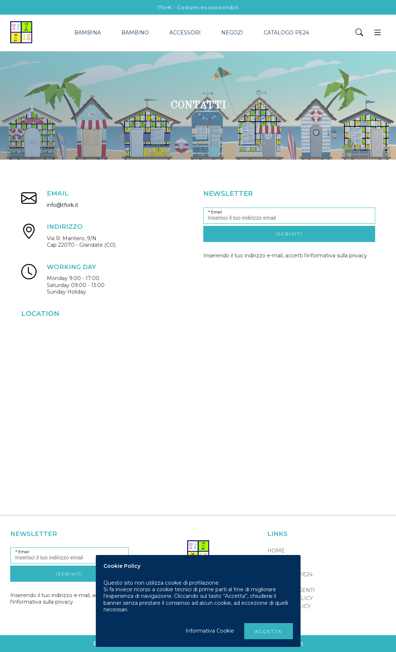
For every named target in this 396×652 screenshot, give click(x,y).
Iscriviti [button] (289, 233)
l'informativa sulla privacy (335, 255)
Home (276, 550)
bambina (87, 32)
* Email (215, 212)
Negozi (232, 32)
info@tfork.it (62, 205)
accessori (185, 32)
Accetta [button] (268, 631)
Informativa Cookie (209, 630)
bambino (135, 32)
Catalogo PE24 (286, 32)
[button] (359, 33)
